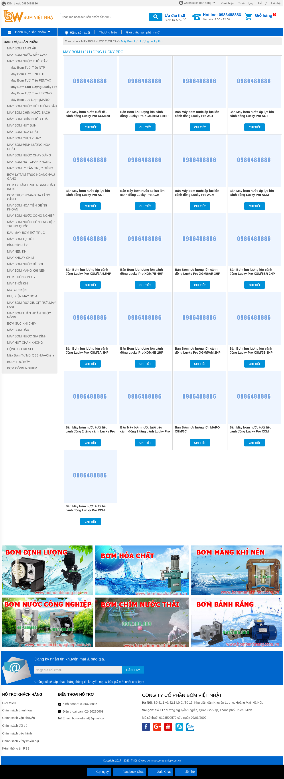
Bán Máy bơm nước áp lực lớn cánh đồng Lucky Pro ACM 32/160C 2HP (252, 195)
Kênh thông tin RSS (16, 748)
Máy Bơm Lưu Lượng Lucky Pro (141, 41)
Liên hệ (275, 3)
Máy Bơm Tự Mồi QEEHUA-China (30, 355)
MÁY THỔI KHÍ (17, 283)
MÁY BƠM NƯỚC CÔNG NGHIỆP (31, 215)
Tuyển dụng (246, 3)
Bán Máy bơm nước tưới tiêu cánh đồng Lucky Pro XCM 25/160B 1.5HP (86, 510)
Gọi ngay (99, 771)
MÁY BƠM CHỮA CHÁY (24, 138)
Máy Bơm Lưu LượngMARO (29, 99)
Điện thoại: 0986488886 (19, 3)
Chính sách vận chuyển (18, 718)
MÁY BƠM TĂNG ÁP (21, 48)
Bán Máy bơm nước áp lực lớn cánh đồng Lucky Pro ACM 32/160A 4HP (142, 195)
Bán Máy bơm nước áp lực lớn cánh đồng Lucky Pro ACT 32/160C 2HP (87, 195)
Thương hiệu (108, 32)
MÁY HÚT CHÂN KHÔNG (25, 343)
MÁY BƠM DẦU (18, 330)
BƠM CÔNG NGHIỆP (22, 368)
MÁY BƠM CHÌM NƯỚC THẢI (28, 119)
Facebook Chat (129, 771)
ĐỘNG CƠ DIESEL (20, 349)
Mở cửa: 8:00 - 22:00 (222, 17)
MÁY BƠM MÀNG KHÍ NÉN (26, 270)
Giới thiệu (227, 3)
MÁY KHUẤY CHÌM (20, 257)
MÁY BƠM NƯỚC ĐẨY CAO (27, 54)
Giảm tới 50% (175, 17)
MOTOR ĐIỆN (17, 290)
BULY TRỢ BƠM (18, 362)
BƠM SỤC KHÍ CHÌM (21, 323)
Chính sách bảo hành (17, 733)
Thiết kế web (138, 760)
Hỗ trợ (262, 3)
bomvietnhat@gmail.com (89, 718)
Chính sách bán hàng (198, 2)
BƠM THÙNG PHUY (21, 277)
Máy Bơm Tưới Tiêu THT (27, 74)
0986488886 (88, 704)
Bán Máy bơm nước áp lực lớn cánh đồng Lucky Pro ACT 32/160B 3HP (252, 116)
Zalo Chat (160, 771)
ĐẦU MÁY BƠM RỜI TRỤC (26, 232)
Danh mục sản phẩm (30, 32)
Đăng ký (133, 670)
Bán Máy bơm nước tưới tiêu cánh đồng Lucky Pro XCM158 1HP (87, 116)
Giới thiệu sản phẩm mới (143, 32)
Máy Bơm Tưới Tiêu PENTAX (30, 80)
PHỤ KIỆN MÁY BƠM (22, 296)
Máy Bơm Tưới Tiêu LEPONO (31, 93)
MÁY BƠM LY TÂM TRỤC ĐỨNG (30, 168)
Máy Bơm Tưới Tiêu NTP (27, 67)
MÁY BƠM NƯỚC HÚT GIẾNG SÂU (32, 106)
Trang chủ (71, 41)
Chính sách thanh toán (18, 710)
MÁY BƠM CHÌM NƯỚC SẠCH (28, 112)
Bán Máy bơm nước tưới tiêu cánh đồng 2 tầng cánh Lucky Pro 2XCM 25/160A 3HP (90, 431)
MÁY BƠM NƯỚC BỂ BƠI (25, 264)
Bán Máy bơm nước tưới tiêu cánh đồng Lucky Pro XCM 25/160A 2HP (251, 431)
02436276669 (93, 711)
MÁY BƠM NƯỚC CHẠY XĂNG (29, 155)
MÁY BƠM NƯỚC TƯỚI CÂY (100, 41)
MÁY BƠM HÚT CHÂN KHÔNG (29, 162)
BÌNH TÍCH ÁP (17, 245)
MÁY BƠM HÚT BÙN (21, 125)
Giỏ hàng (263, 15)
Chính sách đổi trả (15, 725)
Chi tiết (91, 127)
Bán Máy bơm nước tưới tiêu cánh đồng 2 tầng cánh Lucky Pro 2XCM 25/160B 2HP (145, 431)
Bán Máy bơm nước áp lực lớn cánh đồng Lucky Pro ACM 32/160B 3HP (197, 195)
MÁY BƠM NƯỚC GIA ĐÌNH (26, 336)
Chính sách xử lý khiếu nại (20, 741)
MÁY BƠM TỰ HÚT (20, 239)
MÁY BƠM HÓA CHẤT (22, 132)
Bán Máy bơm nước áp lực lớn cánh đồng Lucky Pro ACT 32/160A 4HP (197, 116)
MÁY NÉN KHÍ (17, 251)
